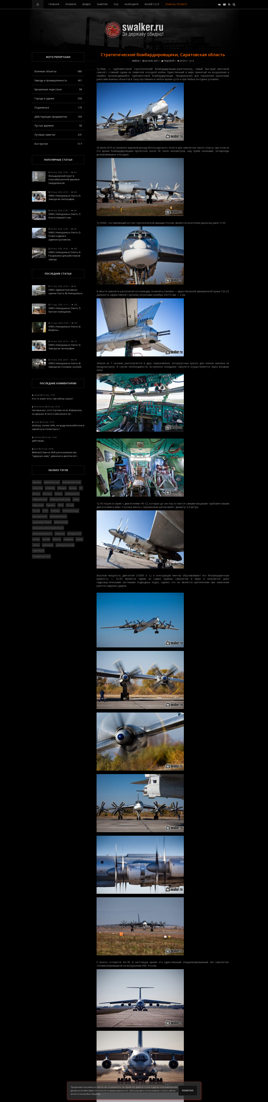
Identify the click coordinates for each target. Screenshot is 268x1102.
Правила (70, 4)
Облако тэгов (58, 470)
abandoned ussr (51, 482)
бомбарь (55, 510)
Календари (132, 4)
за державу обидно (42, 522)
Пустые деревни (58, 125)
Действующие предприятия (58, 116)
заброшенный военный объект (48, 528)
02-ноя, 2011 (150, 60)
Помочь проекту (176, 4)
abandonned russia (71, 482)
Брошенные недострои (58, 89)
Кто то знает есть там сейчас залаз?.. (53, 398)
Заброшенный (40, 499)
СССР (45, 510)
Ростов (36, 510)
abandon (37, 482)
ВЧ (81, 488)
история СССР (74, 533)
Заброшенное (72, 493)
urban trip (37, 488)
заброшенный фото (42, 533)
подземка (68, 539)
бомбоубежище (70, 510)
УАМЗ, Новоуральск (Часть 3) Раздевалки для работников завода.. (64, 256)
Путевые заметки (58, 134)
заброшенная (60, 522)
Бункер (72, 488)
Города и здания (58, 98)
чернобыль (38, 550)
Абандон (62, 488)
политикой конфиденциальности (111, 1090)
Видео (87, 4)
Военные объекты (58, 71)
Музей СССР (152, 4)
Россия (70, 505)
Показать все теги (41, 556)
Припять (51, 505)
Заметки (102, 4)
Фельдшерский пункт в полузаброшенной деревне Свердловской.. (64, 179)
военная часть (40, 516)
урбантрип (48, 545)
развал (79, 539)
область (57, 539)
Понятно (188, 1090)
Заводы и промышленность (58, 80)
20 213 (181, 60)
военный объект (58, 516)
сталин (36, 545)
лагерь (36, 539)
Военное (47, 493)
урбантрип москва (65, 545)
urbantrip (50, 488)
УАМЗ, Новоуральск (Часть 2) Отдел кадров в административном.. (64, 236)
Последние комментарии (58, 383)
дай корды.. (38, 440)
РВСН (60, 505)
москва (46, 539)
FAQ (116, 4)
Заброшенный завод (60, 499)
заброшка (59, 533)
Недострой (38, 505)
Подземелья (58, 107)
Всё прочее (58, 143)
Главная (54, 4)
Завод (76, 499)
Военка (36, 493)
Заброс (58, 493)
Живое (135, 60)
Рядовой (167, 60)
